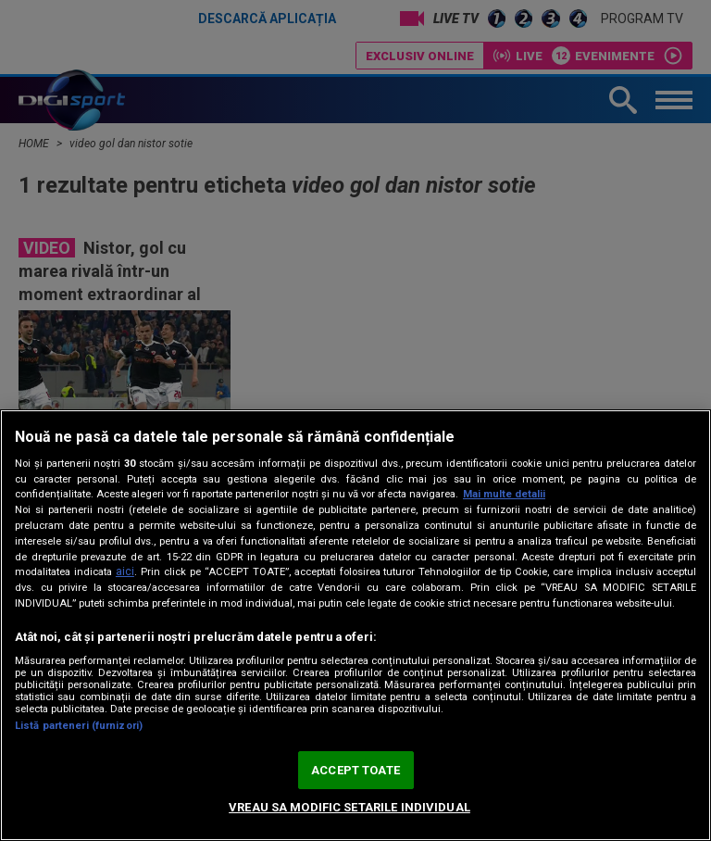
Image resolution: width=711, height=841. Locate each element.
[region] (355, 625)
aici (125, 571)
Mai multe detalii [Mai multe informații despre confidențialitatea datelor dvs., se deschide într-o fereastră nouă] (504, 494)
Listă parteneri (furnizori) (79, 726)
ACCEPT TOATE (355, 770)
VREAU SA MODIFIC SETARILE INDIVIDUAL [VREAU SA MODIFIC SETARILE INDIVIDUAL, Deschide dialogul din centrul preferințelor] (349, 807)
